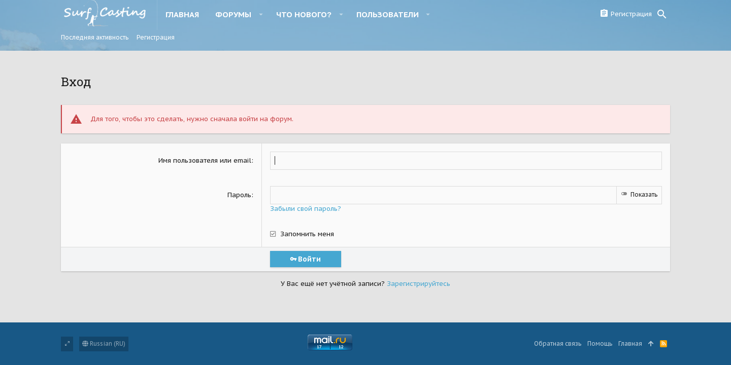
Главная (630, 343)
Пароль (239, 195)
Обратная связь (557, 343)
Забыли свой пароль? (305, 208)
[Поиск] (662, 14)
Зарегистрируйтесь (418, 283)
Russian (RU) (103, 343)
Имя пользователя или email (204, 160)
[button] (260, 14)
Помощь (599, 343)
